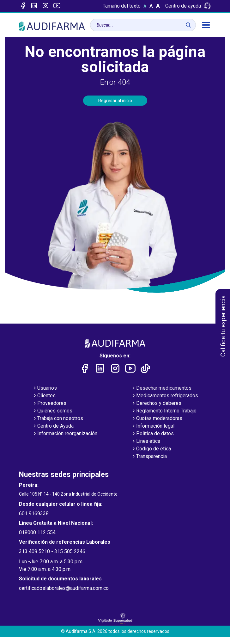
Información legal (152, 426)
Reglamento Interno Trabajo (164, 411)
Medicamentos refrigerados (164, 396)
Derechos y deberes (156, 403)
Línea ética (145, 441)
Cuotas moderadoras (156, 418)
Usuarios (44, 388)
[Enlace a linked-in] (34, 6)
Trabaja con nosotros (57, 418)
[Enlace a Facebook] (23, 6)
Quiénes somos (52, 411)
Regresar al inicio (115, 100)
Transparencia (149, 456)
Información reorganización (64, 433)
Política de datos (152, 433)
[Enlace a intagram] (45, 6)
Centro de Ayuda (53, 426)
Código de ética (151, 449)
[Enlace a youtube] (57, 6)
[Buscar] (188, 25)
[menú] (206, 25)
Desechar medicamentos (161, 388)
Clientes (44, 396)
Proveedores (49, 403)
